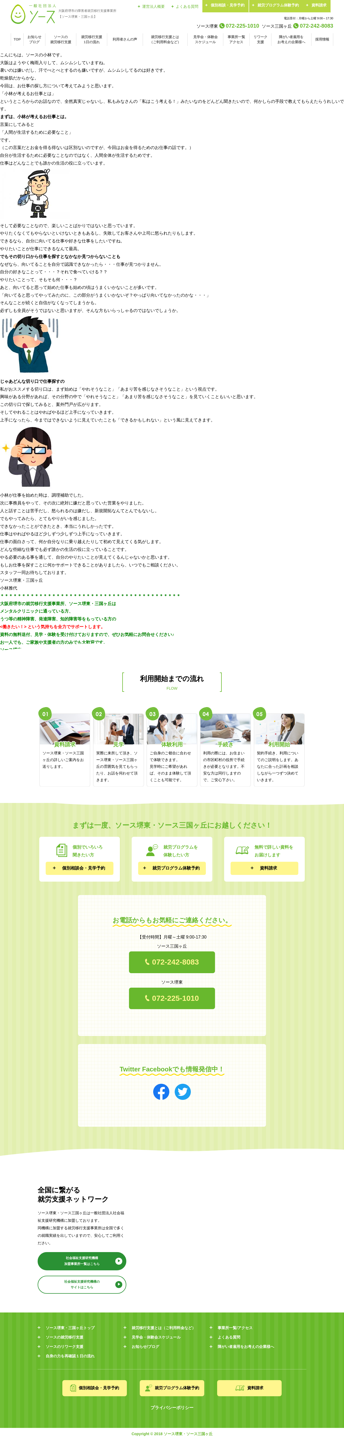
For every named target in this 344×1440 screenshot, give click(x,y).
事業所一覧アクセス (236, 39)
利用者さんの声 (125, 39)
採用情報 (322, 39)
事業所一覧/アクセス (235, 1328)
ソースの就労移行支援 (60, 39)
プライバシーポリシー (172, 1407)
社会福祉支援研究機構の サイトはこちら (82, 1284)
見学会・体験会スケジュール (205, 39)
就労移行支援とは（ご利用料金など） (165, 39)
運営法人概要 (153, 6)
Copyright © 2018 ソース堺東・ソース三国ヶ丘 (171, 1434)
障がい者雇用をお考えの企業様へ (291, 39)
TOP (17, 39)
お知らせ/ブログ (145, 1346)
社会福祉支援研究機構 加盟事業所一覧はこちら (82, 1261)
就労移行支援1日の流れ (91, 39)
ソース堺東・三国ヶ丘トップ (70, 1328)
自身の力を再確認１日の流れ (70, 1356)
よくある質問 (187, 6)
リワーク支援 (260, 39)
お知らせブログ (34, 39)
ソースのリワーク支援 (64, 1346)
